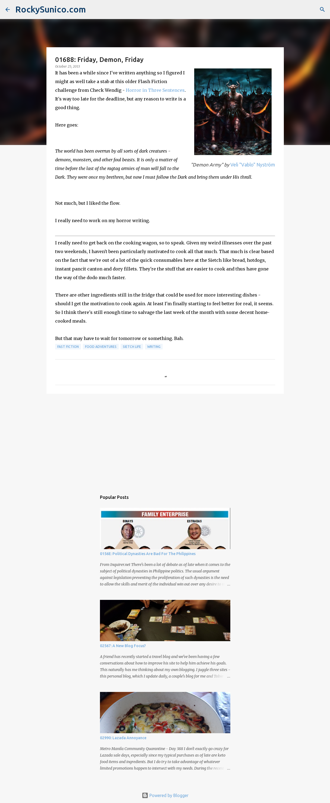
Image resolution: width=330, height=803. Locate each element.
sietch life (132, 346)
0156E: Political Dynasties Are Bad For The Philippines (148, 554)
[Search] (322, 9)
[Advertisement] (165, 440)
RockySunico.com (50, 9)
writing (154, 346)
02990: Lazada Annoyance (123, 738)
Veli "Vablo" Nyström (252, 164)
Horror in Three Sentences (155, 90)
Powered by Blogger (165, 795)
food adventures (101, 346)
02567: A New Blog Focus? (123, 646)
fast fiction (68, 346)
